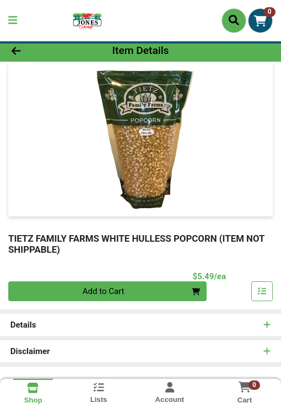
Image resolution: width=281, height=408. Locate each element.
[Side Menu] (12, 20)
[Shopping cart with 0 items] (260, 20)
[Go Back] (41, 51)
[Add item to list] (262, 291)
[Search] (234, 20)
